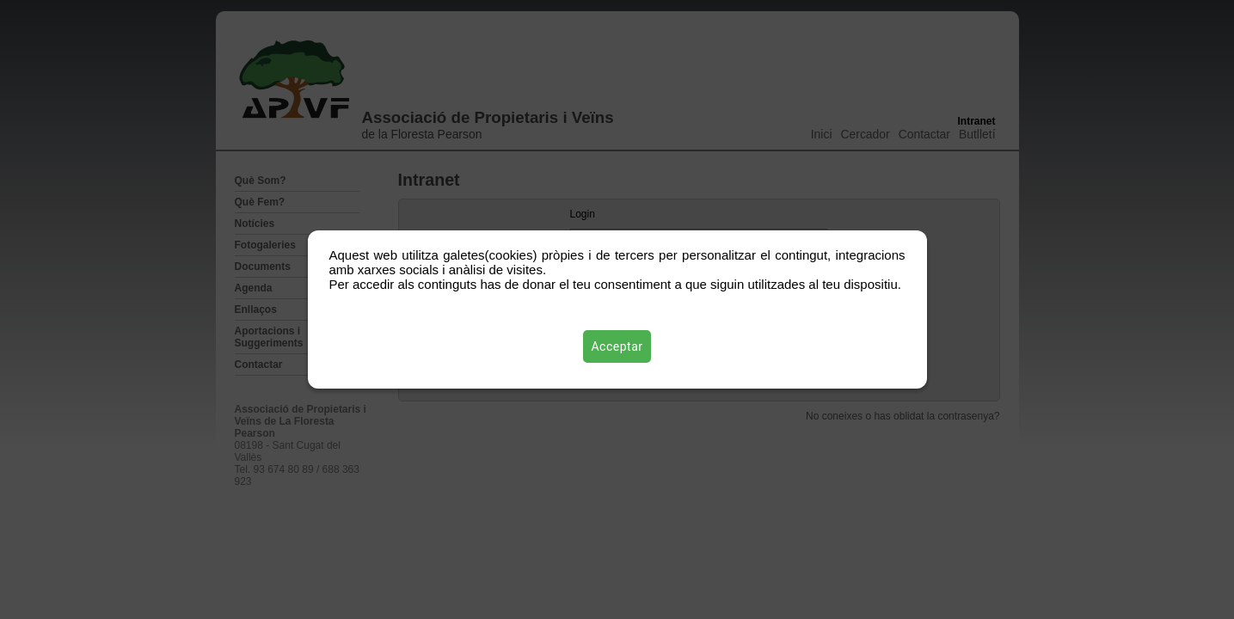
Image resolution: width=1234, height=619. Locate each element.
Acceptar (617, 346)
